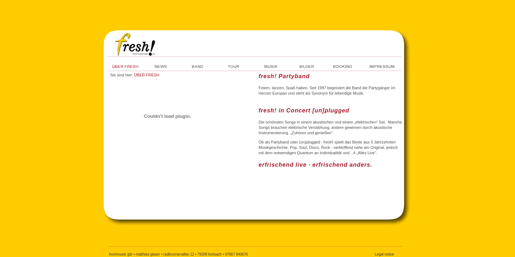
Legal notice (384, 254)
